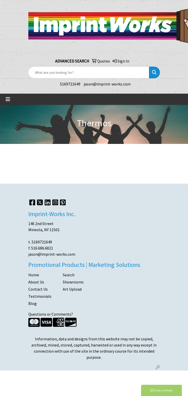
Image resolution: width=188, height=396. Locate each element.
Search (68, 274)
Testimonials (40, 296)
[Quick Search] (88, 72)
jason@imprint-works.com (107, 83)
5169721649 (70, 83)
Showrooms (73, 281)
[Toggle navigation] (8, 99)
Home (33, 274)
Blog (32, 303)
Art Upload (72, 289)
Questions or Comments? (50, 314)
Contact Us (38, 289)
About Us (36, 281)
